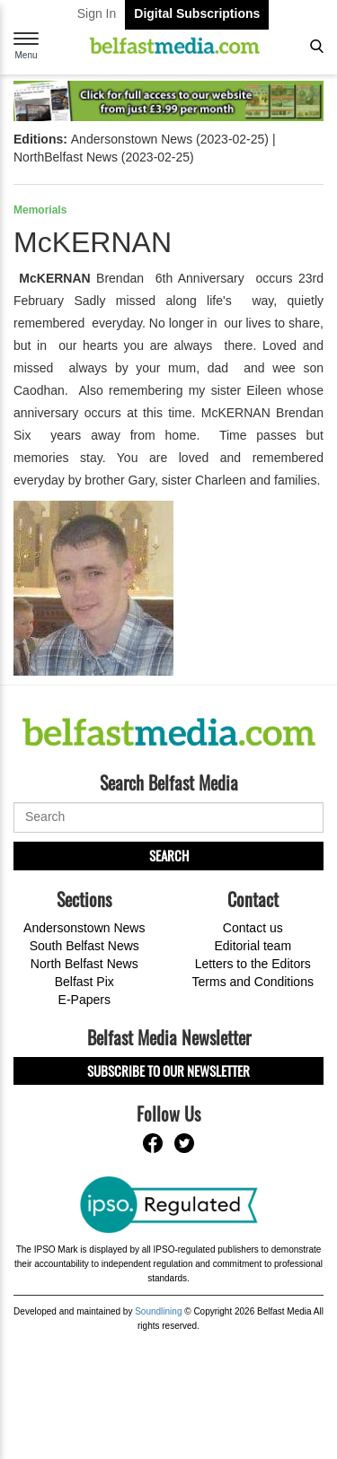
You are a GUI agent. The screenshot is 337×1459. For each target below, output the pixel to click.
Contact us (253, 928)
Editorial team (252, 946)
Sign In (97, 13)
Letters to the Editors (253, 964)
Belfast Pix (84, 981)
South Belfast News (84, 946)
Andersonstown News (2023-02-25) (170, 139)
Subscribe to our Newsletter (168, 1070)
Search (169, 855)
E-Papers (84, 999)
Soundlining (158, 1311)
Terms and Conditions (253, 981)
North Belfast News (84, 964)
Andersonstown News (84, 928)
